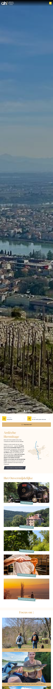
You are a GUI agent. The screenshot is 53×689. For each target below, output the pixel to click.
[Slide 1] (26, 411)
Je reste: (34, 417)
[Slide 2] (28, 411)
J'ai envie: (9, 417)
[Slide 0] (24, 411)
